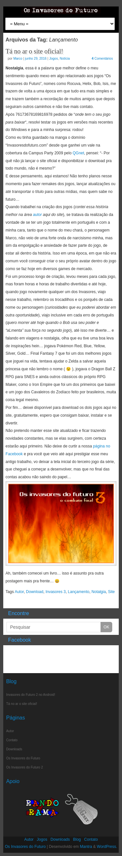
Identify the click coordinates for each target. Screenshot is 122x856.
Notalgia (98, 591)
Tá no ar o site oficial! (34, 51)
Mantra (86, 846)
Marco (17, 58)
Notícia (65, 58)
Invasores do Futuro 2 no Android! (30, 694)
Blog (77, 839)
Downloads (14, 749)
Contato (12, 740)
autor (37, 214)
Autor (19, 591)
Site (111, 591)
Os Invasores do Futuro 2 (24, 767)
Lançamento (78, 591)
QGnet (78, 153)
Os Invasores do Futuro (23, 758)
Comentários (102, 58)
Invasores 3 (56, 591)
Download (34, 591)
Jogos (53, 58)
